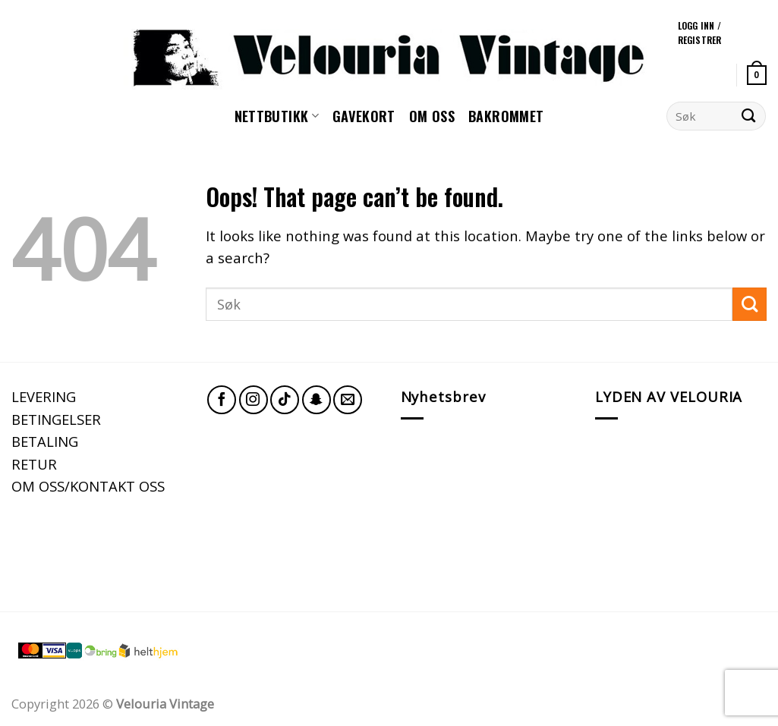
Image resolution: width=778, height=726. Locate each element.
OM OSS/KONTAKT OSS (88, 485)
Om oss (432, 115)
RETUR (34, 463)
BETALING (44, 441)
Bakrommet (505, 115)
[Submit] (749, 116)
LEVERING (43, 396)
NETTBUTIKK (277, 115)
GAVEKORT (363, 115)
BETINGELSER (56, 419)
